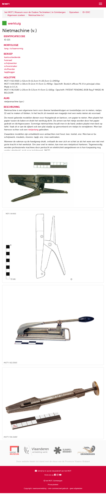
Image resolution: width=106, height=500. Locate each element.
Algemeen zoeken (16, 15)
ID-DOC (86, 12)
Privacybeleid (53, 485)
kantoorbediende (12, 57)
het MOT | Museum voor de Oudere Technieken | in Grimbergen (35, 12)
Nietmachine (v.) (36, 15)
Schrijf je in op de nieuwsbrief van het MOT (53, 471)
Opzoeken (74, 12)
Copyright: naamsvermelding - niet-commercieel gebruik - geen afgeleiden (53, 488)
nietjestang (33, 130)
